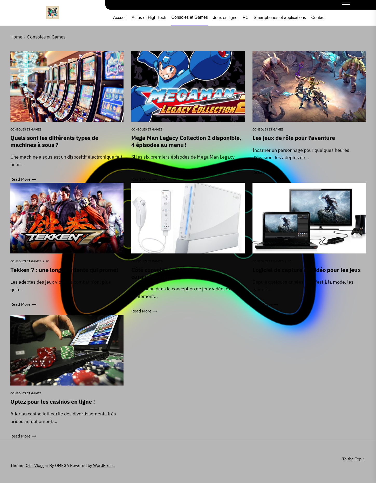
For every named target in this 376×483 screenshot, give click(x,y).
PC (245, 18)
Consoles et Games (189, 17)
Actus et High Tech (149, 18)
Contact (318, 18)
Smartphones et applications (280, 18)
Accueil (120, 18)
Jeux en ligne (225, 18)
